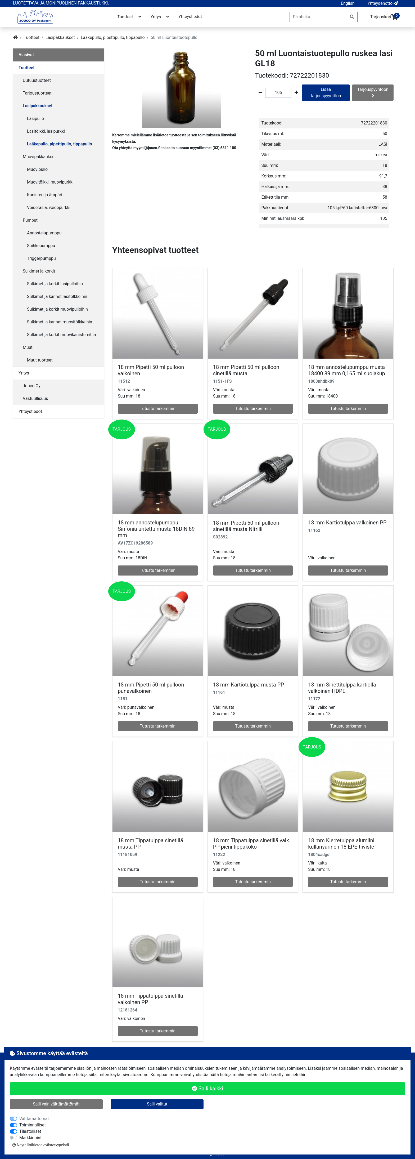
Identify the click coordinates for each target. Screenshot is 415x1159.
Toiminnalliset (32, 1124)
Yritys (160, 17)
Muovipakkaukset (39, 156)
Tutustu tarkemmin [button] (158, 408)
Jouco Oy (31, 385)
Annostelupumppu (44, 232)
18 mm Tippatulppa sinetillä (150, 840)
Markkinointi (31, 1137)
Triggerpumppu (41, 258)
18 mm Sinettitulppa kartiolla (342, 684)
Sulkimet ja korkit (39, 271)
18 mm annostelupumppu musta (346, 367)
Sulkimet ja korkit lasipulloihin (55, 283)
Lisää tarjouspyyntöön (326, 92)
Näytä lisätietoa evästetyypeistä (40, 1145)
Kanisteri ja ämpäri (44, 194)
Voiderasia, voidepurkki (48, 207)
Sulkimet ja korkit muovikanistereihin (61, 334)
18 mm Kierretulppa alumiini (341, 840)
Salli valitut (157, 1104)
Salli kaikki (207, 1088)
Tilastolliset (30, 1131)
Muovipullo (37, 169)
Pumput (30, 220)
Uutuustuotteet (37, 80)
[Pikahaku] (318, 17)
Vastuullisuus (35, 398)
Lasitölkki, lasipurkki (46, 131)
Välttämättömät (34, 1118)
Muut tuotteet (40, 360)
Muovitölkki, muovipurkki (50, 182)
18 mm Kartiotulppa (331, 522)
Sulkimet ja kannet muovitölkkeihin (59, 321)
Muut (28, 347)
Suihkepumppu (41, 245)
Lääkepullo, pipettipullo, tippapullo (113, 37)
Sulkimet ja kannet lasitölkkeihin (57, 296)
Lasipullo (35, 118)
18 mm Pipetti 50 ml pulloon (151, 367)
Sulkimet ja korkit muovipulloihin (57, 309)
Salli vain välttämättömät (56, 1104)
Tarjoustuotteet (37, 93)
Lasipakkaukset (60, 37)
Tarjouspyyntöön (373, 92)
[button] (348, 3)
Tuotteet (129, 17)
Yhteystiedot (190, 16)
